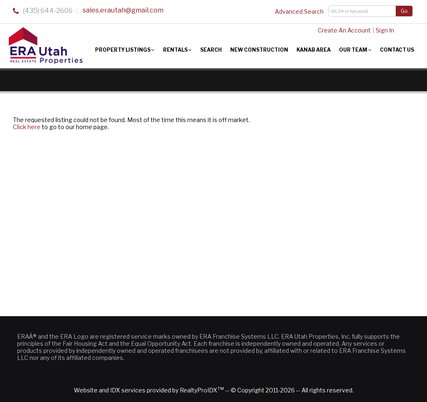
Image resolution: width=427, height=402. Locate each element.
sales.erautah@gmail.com (123, 10)
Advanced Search (299, 11)
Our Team (355, 50)
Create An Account (344, 30)
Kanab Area (313, 50)
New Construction (259, 50)
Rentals (177, 50)
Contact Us (397, 50)
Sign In (385, 30)
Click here (26, 126)
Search (211, 50)
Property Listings (125, 50)
